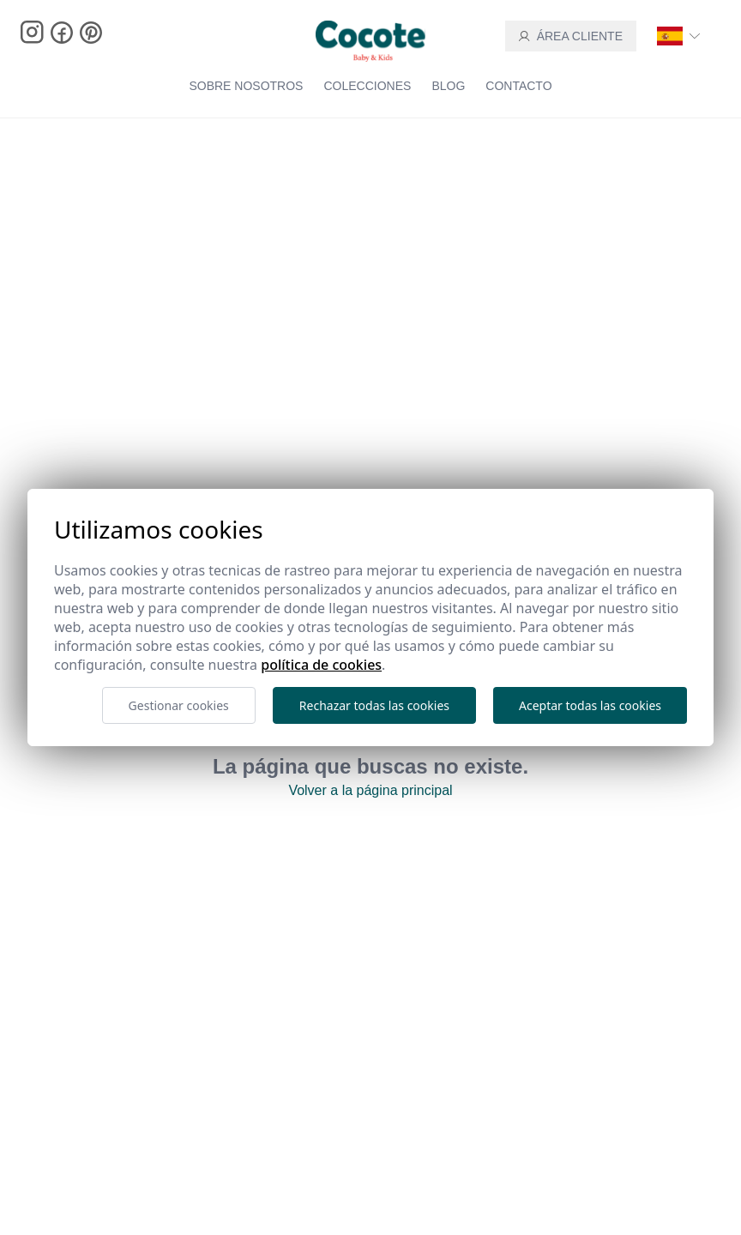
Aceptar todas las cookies (590, 705)
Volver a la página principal (370, 790)
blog (448, 86)
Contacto (518, 86)
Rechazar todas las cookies (374, 705)
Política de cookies (321, 664)
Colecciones (367, 86)
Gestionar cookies (179, 705)
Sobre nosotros (246, 86)
